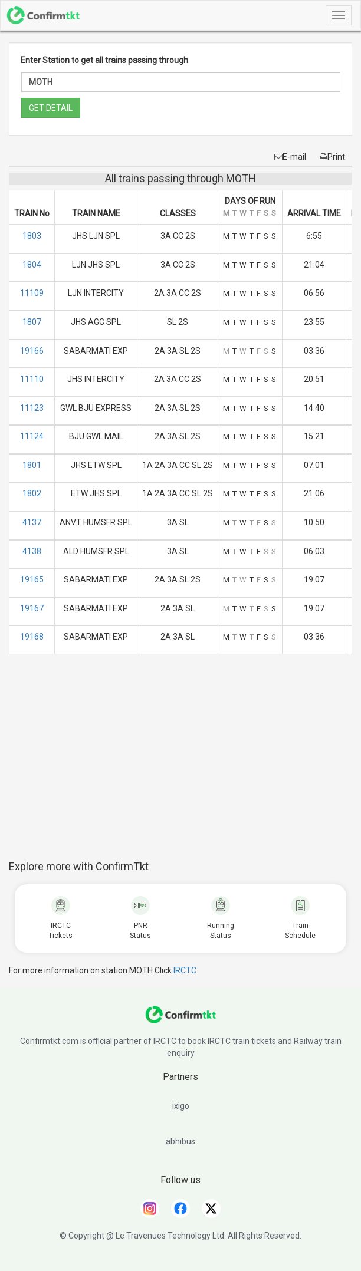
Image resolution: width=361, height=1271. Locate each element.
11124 (32, 436)
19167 (32, 608)
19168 (32, 636)
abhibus (180, 1141)
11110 (32, 379)
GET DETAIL (51, 108)
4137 (31, 522)
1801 (31, 465)
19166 (32, 350)
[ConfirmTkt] (180, 1020)
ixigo (180, 1106)
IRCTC (184, 970)
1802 (31, 493)
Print (332, 157)
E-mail (290, 157)
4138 (31, 551)
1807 (31, 322)
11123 (32, 408)
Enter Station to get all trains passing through (104, 60)
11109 (32, 293)
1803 (31, 236)
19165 (32, 579)
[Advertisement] (185, 763)
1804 (31, 264)
